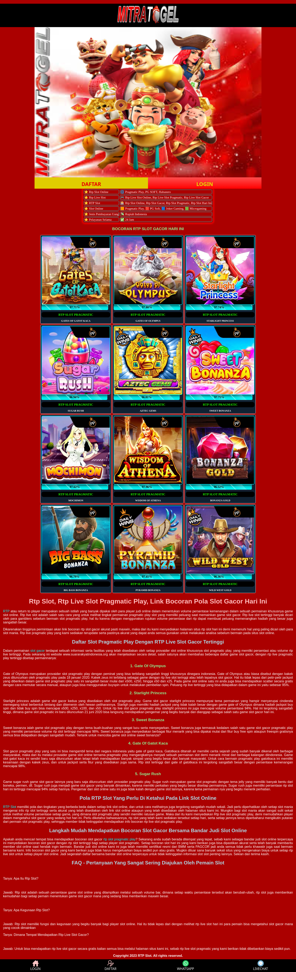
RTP (6, 611)
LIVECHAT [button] (260, 965)
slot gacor (37, 650)
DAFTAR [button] (91, 183)
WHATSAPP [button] (185, 965)
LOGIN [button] (204, 183)
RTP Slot (9, 807)
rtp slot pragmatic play (119, 839)
